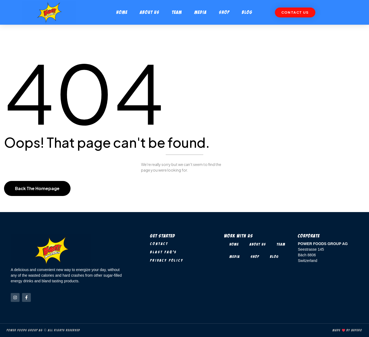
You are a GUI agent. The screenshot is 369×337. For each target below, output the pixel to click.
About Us (150, 12)
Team (177, 12)
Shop (224, 12)
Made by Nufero (347, 330)
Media (200, 12)
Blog (247, 12)
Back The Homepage (37, 188)
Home (122, 12)
